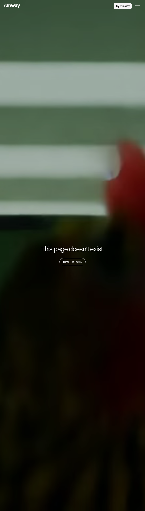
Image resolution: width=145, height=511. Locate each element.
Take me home (72, 261)
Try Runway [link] (123, 6)
